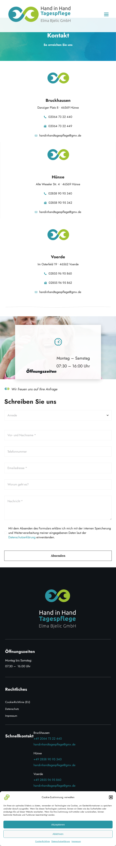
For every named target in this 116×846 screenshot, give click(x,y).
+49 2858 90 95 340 (49, 759)
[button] (111, 797)
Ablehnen (58, 833)
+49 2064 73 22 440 (49, 738)
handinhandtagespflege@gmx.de (55, 744)
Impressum (76, 841)
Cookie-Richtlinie (42, 841)
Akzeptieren (58, 824)
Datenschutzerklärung (60, 841)
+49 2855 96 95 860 (48, 780)
